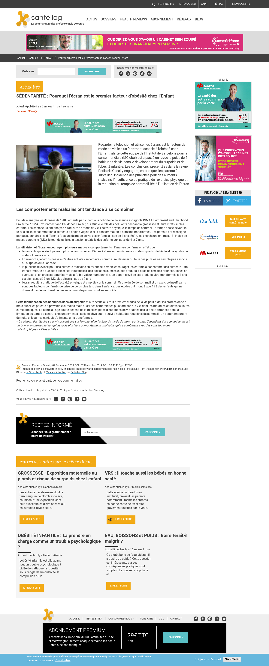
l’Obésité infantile (56, 372)
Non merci (232, 659)
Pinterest (135, 73)
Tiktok (142, 73)
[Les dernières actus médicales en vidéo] (223, 314)
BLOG (199, 19)
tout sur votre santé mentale (238, 221)
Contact (176, 618)
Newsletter (94, 618)
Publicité (146, 618)
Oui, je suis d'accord (208, 659)
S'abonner (152, 432)
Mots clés (28, 71)
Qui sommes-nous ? (121, 618)
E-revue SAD (187, 3)
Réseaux (184, 19)
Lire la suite (31, 519)
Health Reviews (133, 19)
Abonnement (162, 19)
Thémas (217, 3)
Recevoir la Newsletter (223, 192)
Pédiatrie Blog (79, 372)
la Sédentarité (34, 372)
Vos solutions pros (238, 252)
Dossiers (108, 19)
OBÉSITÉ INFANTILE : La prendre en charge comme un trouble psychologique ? (59, 541)
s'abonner (175, 637)
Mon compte (241, 3)
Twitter (128, 73)
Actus (91, 19)
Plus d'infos (62, 660)
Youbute (149, 73)
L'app (204, 3)
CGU (161, 618)
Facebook (121, 73)
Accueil (21, 58)
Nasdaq (219, 17)
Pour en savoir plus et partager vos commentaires (49, 380)
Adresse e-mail (91, 426)
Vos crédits (238, 236)
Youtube (84, 398)
